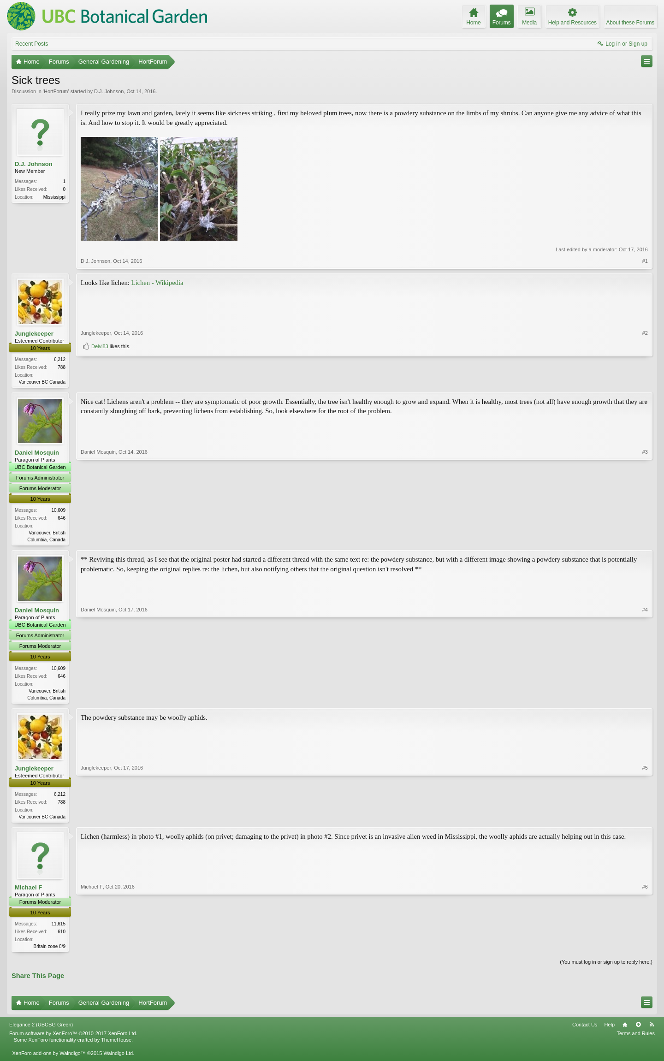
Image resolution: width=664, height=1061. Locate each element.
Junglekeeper (34, 333)
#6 (645, 948)
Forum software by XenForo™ (73, 1038)
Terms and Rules (636, 1038)
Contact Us (584, 1028)
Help (609, 1028)
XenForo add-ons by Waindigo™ (48, 1057)
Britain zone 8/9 (50, 949)
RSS (651, 1028)
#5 (645, 818)
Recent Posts (31, 44)
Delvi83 (99, 378)
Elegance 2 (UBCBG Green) (41, 1028)
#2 (645, 365)
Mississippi (54, 197)
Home (625, 1028)
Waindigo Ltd (118, 1057)
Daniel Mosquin (37, 453)
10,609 (58, 511)
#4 (645, 698)
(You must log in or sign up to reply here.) (606, 966)
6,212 (59, 359)
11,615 (58, 927)
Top (638, 1028)
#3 (645, 539)
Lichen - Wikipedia (157, 282)
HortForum (56, 91)
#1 (645, 261)
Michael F (28, 890)
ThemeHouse (116, 1044)
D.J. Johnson (109, 91)
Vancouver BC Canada (41, 382)
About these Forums (630, 22)
